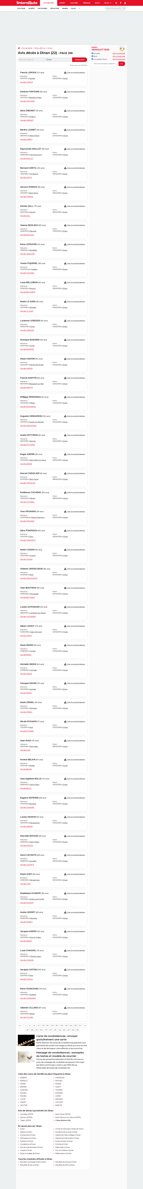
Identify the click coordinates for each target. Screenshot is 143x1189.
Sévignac (33, 708)
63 (38, 1025)
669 (77, 1030)
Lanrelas (33, 670)
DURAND (59, 1093)
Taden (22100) (25, 1120)
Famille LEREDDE (27, 330)
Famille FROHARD (27, 521)
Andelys (34, 269)
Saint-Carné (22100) (62, 1114)
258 (32, 1030)
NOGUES (58, 1081)
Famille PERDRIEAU (28, 407)
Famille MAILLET (26, 159)
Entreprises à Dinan (27, 1135)
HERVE (23, 1084)
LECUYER (59, 1102)
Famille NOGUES (26, 846)
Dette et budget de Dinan (30, 1153)
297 (51, 1030)
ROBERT (23, 1078)
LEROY (58, 1087)
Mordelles (33, 250)
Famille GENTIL (26, 178)
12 (29, 1025)
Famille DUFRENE (27, 808)
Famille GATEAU (26, 979)
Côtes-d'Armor (40, 48)
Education (54, 8)
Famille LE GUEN (26, 311)
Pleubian (32, 307)
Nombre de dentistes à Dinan (31, 1147)
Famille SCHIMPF (27, 903)
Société (31, 8)
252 (62, 1025)
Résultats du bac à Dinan (29, 1165)
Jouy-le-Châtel (35, 937)
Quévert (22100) (26, 1117)
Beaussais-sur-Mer (36, 384)
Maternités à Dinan (62, 1147)
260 (41, 1030)
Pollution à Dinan (26, 1141)
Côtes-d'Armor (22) (62, 1120)
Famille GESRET (26, 922)
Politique (21, 8)
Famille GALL (25, 216)
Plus (107, 3)
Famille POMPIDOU (28, 540)
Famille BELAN (26, 769)
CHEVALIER (59, 1078)
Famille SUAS (25, 750)
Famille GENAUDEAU (28, 426)
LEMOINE (24, 1090)
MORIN (58, 1084)
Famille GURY (25, 884)
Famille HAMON (26, 368)
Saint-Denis (33, 193)
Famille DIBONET (27, 120)
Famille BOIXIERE (27, 349)
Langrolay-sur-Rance (38, 613)
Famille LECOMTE (27, 865)
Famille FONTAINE (27, 101)
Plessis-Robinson (38, 517)
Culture (74, 3)
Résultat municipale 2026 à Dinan (33, 1162)
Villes (73, 8)
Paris (31, 537)
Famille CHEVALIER (27, 483)
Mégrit (32, 498)
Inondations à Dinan (28, 1144)
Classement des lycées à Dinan (67, 1138)
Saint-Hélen (34, 842)
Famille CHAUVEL (27, 960)
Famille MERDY (26, 941)
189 (48, 1025)
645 (73, 1030)
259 (36, 1030)
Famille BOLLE (26, 788)
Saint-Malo (34, 747)
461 (60, 1030)
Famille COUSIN (26, 559)
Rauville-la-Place (35, 98)
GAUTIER (23, 1105)
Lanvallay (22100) (26, 1114)
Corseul (33, 556)
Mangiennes (35, 880)
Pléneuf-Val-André (36, 365)
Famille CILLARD (26, 1017)
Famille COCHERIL (27, 502)
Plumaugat (34, 594)
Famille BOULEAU (27, 235)
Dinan (50, 48)
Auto (97, 3)
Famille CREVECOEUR (28, 578)
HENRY (23, 1102)
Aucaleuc (32, 995)
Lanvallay (33, 861)
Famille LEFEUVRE (27, 254)
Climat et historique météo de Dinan (69, 1129)
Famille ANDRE (26, 464)
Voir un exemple (119, 53)
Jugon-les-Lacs (36, 632)
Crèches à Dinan (61, 1144)
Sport (62, 3)
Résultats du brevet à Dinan (66, 1162)
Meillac (32, 766)
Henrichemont (36, 155)
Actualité (96, 53)
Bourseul (32, 804)
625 (69, 1030)
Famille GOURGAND (28, 998)
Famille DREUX (26, 674)
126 (43, 1025)
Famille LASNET (26, 139)
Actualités (48, 3)
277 (46, 1030)
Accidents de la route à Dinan (66, 1132)
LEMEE (58, 1096)
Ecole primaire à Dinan (64, 1141)
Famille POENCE (26, 197)
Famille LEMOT (26, 636)
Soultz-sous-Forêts (37, 899)
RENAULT (24, 1081)
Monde (65, 8)
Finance (86, 3)
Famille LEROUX (26, 82)
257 (27, 1030)
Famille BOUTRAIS (27, 598)
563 (64, 1030)
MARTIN (58, 1105)
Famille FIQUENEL (27, 273)
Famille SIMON (26, 693)
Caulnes (32, 78)
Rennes (33, 441)
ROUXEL (23, 1093)
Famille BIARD (25, 655)
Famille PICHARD (27, 731)
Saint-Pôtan (34, 785)
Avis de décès (27, 48)
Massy (32, 403)
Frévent (32, 212)
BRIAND (23, 1087)
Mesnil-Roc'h (34, 136)
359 (55, 1030)
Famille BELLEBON (27, 292)
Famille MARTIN (26, 388)
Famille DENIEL (26, 712)
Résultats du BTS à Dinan (65, 1165)
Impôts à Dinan (26, 1150)
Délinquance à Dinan (28, 1138)
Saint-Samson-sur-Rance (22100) (68, 1117)
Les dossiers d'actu (99, 59)
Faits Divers (42, 8)
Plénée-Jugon (35, 956)
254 (71, 1025)
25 (34, 1025)
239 (57, 1025)
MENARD (59, 1099)
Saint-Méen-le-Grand (38, 460)
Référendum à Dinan (63, 1153)
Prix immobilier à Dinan (64, 1150)
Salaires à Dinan (26, 1132)
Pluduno (32, 117)
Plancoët (32, 231)
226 (52, 1025)
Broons (33, 288)
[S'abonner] (108, 63)
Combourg (34, 174)
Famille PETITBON (27, 445)
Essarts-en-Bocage (36, 422)
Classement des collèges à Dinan (68, 1135)
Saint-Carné (34, 479)
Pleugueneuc (35, 823)
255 (75, 1025)
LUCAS (22, 1099)
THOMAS (58, 1090)
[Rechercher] (115, 8)
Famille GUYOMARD (28, 617)
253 (66, 1025)
